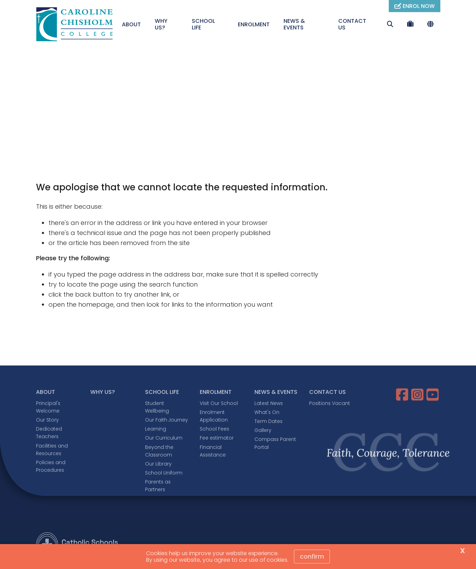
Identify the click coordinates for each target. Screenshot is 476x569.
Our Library (158, 463)
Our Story (47, 419)
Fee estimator (217, 437)
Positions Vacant (329, 403)
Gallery (262, 430)
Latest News (268, 403)
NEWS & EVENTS (294, 24)
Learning (155, 428)
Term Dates (268, 421)
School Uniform (163, 472)
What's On (266, 412)
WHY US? (161, 24)
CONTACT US (352, 24)
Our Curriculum (163, 437)
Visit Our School (219, 403)
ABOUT (131, 24)
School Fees (214, 428)
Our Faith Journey (166, 419)
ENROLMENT (254, 24)
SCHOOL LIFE (203, 24)
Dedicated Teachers (49, 432)
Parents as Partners (158, 485)
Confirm (312, 556)
